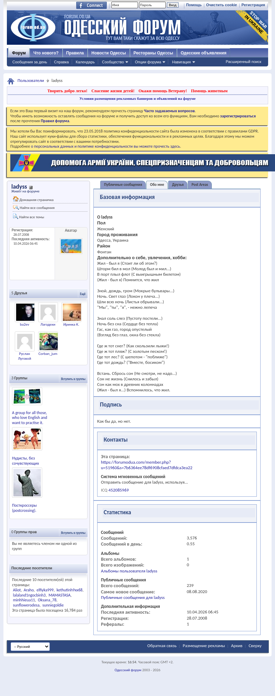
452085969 (118, 490)
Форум (19, 53)
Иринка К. (71, 324)
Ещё (82, 294)
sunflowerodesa (26, 605)
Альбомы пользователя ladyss (129, 570)
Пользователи (31, 80)
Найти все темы (28, 216)
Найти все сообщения (34, 207)
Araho (29, 590)
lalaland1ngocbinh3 (29, 595)
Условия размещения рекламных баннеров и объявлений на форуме (137, 98)
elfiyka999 (45, 590)
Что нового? (45, 53)
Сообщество (113, 62)
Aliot (17, 590)
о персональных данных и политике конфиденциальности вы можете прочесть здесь (105, 146)
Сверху (255, 645)
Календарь (85, 62)
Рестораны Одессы (153, 53)
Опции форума (148, 62)
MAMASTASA (59, 595)
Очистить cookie (221, 5)
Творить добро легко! (67, 90)
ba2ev (24, 324)
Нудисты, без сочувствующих (25, 461)
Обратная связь (161, 645)
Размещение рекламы (204, 645)
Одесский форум (128, 670)
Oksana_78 (47, 600)
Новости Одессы (108, 53)
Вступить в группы (73, 379)
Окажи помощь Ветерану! (162, 90)
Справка (61, 62)
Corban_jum (47, 353)
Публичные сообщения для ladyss (133, 597)
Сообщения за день (29, 62)
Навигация (181, 62)
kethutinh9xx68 (70, 590)
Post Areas (200, 184)
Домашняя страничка (33, 199)
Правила (75, 53)
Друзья (178, 184)
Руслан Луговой (24, 356)
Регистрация (253, 5)
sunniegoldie (53, 605)
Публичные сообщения (123, 184)
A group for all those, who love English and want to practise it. (29, 417)
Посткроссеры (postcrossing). (24, 508)
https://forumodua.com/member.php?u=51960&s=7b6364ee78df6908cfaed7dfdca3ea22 (146, 465)
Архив (236, 645)
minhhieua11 (24, 600)
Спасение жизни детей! (112, 90)
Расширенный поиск (243, 62)
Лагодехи (48, 324)
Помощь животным (209, 90)
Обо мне (157, 184)
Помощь (194, 5)
